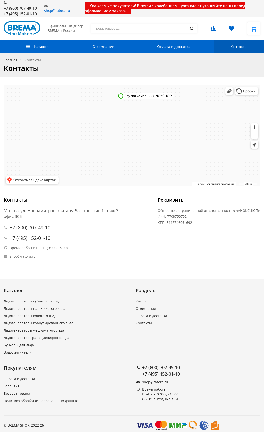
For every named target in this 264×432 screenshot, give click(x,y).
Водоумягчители (17, 352)
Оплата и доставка (173, 46)
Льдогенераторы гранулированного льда (38, 323)
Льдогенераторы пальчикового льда (34, 308)
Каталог (41, 46)
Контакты (238, 46)
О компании (103, 46)
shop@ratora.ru (57, 10)
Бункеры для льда (19, 345)
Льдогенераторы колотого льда (30, 315)
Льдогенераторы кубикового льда (32, 301)
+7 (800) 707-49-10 (20, 8)
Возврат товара (17, 393)
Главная (10, 60)
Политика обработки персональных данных (41, 400)
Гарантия (12, 386)
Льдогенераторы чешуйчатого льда (34, 330)
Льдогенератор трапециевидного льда (36, 337)
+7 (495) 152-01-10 (20, 14)
